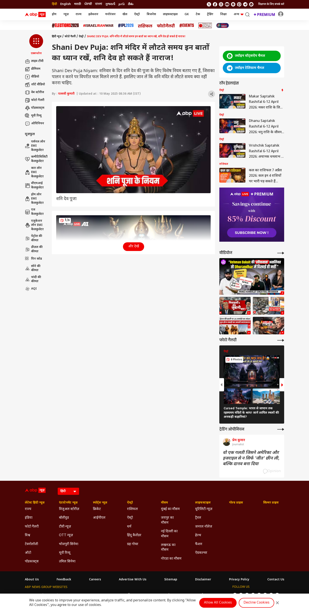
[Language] (68, 491)
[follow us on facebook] (215, 4)
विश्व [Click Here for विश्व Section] (27, 535)
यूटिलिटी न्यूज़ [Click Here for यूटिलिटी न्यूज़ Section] (203, 509)
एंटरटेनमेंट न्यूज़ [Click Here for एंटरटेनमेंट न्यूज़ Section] (68, 502)
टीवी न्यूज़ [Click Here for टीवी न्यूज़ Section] (65, 527)
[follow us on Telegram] (245, 4)
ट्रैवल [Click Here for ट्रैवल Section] (198, 518)
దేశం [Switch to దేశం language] (130, 4)
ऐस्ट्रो (137, 14)
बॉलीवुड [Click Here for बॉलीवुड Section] (64, 518)
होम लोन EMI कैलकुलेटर (34, 199)
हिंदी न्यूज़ (56, 36)
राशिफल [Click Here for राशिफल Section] (132, 509)
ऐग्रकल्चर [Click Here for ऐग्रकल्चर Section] (201, 553)
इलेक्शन (93, 14)
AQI (31, 288)
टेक (198, 14)
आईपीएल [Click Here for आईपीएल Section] (99, 518)
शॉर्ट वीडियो (35, 84)
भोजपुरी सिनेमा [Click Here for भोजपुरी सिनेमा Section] (68, 544)
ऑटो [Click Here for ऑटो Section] (28, 553)
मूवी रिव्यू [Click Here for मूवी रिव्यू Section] (64, 553)
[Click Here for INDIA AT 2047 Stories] (222, 25)
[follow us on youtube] (227, 4)
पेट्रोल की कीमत (33, 238)
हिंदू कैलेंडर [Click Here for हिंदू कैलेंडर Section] (134, 535)
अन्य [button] (239, 14)
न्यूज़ (66, 14)
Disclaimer (203, 579)
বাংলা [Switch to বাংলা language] (98, 4)
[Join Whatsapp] (251, 4)
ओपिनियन (34, 123)
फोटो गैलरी (34, 100)
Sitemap (170, 579)
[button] (36, 44)
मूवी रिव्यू (33, 115)
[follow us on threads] (221, 4)
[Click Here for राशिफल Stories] (145, 26)
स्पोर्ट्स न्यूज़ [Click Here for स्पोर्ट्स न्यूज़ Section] (100, 502)
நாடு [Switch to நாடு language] (121, 4)
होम (54, 14)
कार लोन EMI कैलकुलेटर (34, 172)
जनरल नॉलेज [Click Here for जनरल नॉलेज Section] (203, 527)
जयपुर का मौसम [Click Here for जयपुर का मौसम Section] (167, 520)
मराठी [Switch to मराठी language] (77, 4)
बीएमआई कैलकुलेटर (34, 185)
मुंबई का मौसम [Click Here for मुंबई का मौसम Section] (170, 509)
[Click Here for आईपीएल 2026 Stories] (126, 25)
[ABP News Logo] (36, 14)
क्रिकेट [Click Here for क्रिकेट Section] (97, 509)
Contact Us (275, 579)
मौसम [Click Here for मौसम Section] (164, 502)
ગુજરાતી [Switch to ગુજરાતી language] (110, 4)
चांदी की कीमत (33, 279)
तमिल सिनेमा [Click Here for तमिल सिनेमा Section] (67, 561)
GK (187, 14)
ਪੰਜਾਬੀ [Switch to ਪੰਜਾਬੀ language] (88, 4)
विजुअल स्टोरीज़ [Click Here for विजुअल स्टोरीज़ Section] (69, 509)
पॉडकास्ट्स (34, 108)
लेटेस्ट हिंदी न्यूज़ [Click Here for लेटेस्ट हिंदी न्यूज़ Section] (35, 502)
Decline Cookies (256, 603)
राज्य (78, 14)
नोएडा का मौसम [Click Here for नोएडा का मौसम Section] (171, 559)
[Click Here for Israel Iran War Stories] (98, 25)
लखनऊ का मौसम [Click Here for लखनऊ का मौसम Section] (168, 547)
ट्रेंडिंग (210, 14)
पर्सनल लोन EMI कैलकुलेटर (35, 146)
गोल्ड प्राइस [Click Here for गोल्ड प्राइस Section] (236, 502)
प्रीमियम (32, 69)
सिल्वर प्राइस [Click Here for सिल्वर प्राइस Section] (271, 502)
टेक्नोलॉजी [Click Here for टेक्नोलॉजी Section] (31, 544)
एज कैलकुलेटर (34, 212)
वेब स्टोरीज (34, 92)
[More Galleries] (280, 340)
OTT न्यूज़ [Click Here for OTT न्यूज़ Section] (66, 535)
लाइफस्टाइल (170, 14)
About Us (32, 579)
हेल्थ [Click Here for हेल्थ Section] (198, 535)
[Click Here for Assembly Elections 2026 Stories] (65, 25)
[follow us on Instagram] (233, 4)
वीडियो (32, 76)
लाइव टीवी (34, 61)
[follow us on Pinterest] (239, 4)
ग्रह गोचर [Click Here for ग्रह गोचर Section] (132, 544)
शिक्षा (223, 14)
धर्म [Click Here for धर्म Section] (129, 527)
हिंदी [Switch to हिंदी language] (54, 4)
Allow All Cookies (218, 603)
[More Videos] (280, 253)
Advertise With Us (132, 579)
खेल (125, 14)
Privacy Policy (239, 579)
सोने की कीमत (32, 268)
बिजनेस (151, 14)
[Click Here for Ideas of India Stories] (205, 25)
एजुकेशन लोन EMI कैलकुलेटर (34, 225)
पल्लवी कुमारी (66, 94)
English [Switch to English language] (65, 4)
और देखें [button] (133, 246)
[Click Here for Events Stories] (186, 25)
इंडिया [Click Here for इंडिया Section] (28, 518)
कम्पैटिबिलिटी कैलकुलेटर (36, 159)
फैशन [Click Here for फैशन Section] (198, 544)
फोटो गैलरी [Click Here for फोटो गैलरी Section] (32, 527)
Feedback (64, 579)
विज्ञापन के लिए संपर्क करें (271, 4)
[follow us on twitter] (209, 4)
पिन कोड (33, 259)
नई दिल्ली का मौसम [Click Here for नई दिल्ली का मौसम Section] (169, 534)
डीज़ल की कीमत (34, 249)
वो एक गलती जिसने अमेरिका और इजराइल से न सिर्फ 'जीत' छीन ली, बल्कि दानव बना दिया (251, 458)
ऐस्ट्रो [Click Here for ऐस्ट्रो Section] (130, 502)
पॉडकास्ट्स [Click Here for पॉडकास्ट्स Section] (32, 561)
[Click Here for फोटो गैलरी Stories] (166, 25)
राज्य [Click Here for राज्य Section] (28, 509)
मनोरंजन (110, 14)
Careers (95, 579)
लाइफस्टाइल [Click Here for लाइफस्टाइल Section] (203, 502)
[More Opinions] (280, 429)
